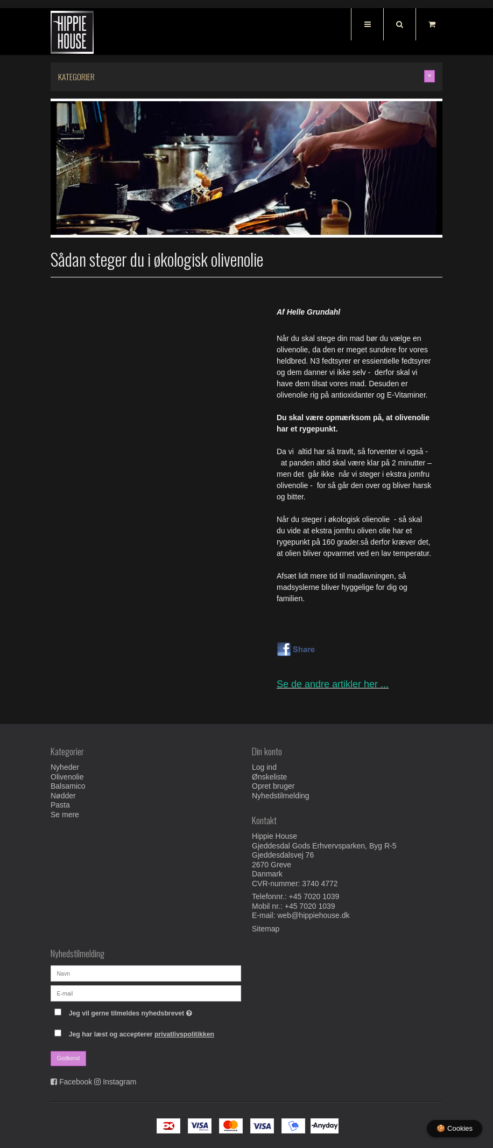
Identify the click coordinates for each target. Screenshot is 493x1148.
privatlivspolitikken (184, 1034)
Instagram (119, 1081)
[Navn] (146, 972)
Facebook (75, 1081)
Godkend (68, 1058)
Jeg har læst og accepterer (141, 1034)
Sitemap (265, 928)
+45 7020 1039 (314, 896)
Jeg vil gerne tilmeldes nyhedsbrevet (155, 1011)
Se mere (65, 814)
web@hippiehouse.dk (313, 915)
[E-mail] (146, 992)
